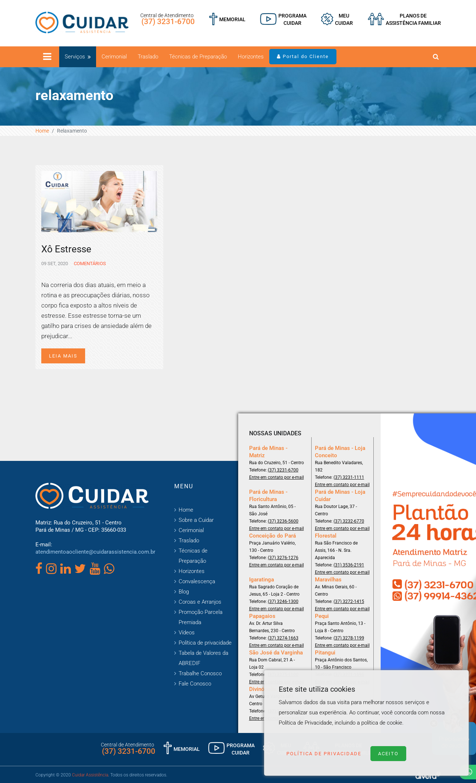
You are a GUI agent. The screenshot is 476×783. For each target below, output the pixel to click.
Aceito (388, 753)
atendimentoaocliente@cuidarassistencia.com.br (95, 552)
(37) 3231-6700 (168, 21)
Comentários (89, 263)
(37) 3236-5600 (283, 521)
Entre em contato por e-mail (276, 477)
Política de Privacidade (323, 753)
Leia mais (63, 356)
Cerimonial (114, 56)
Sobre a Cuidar (196, 520)
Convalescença (197, 581)
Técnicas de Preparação (198, 56)
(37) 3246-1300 (283, 601)
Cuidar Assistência (90, 775)
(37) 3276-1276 (283, 557)
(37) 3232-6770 (349, 521)
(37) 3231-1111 (349, 477)
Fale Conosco (195, 683)
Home (42, 131)
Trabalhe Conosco (200, 673)
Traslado (148, 56)
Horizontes (251, 56)
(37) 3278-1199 (349, 638)
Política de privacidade (205, 642)
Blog (184, 591)
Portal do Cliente (303, 56)
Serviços (75, 56)
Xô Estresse (66, 249)
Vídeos (187, 632)
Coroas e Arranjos (200, 602)
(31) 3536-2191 (349, 565)
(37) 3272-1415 (349, 601)
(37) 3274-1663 (283, 638)
